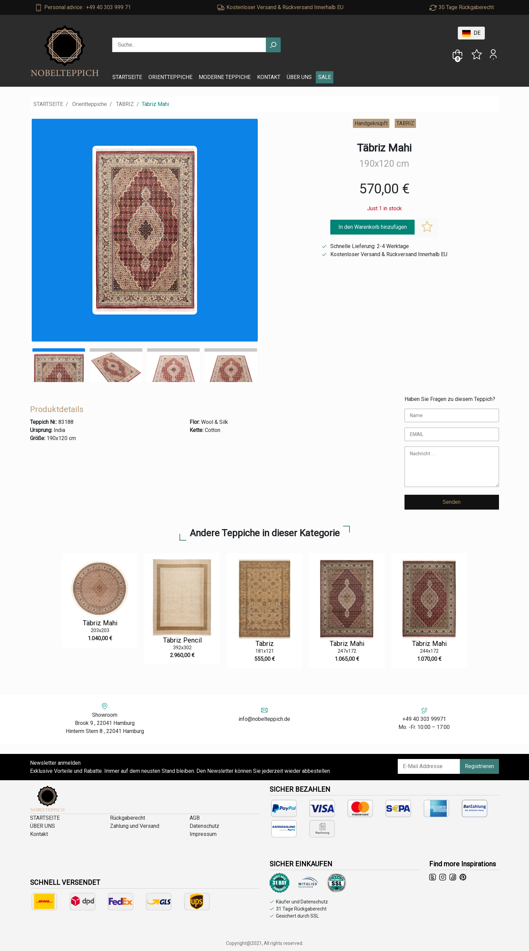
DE (471, 33)
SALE (324, 77)
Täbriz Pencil (182, 640)
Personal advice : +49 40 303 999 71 (87, 7)
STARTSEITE (127, 77)
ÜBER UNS (299, 77)
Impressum (203, 834)
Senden (452, 502)
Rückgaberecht (127, 818)
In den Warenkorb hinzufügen (372, 227)
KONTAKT (268, 77)
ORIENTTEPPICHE (170, 77)
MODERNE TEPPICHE (225, 77)
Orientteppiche (89, 104)
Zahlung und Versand (134, 826)
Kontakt (39, 834)
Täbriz (264, 644)
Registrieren (479, 766)
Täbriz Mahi (100, 623)
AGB (195, 818)
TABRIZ (125, 104)
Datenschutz (204, 826)
